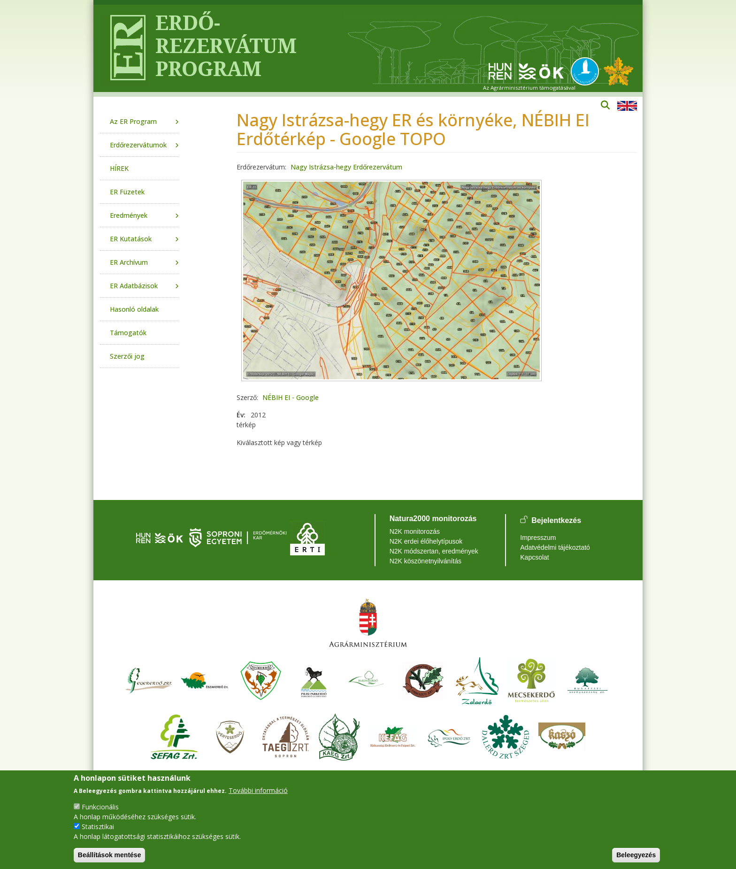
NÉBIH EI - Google (290, 397)
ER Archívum (129, 262)
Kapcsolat (534, 557)
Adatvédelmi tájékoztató (555, 547)
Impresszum (538, 537)
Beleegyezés (636, 855)
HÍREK (119, 168)
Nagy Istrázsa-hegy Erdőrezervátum (346, 166)
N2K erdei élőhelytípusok (426, 541)
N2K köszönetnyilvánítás (425, 561)
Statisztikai (98, 826)
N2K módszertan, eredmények (434, 551)
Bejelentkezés (556, 520)
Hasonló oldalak (134, 309)
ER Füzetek (127, 191)
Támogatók (128, 332)
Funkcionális (100, 806)
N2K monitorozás (415, 531)
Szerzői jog (127, 356)
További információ (258, 790)
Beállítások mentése (109, 855)
